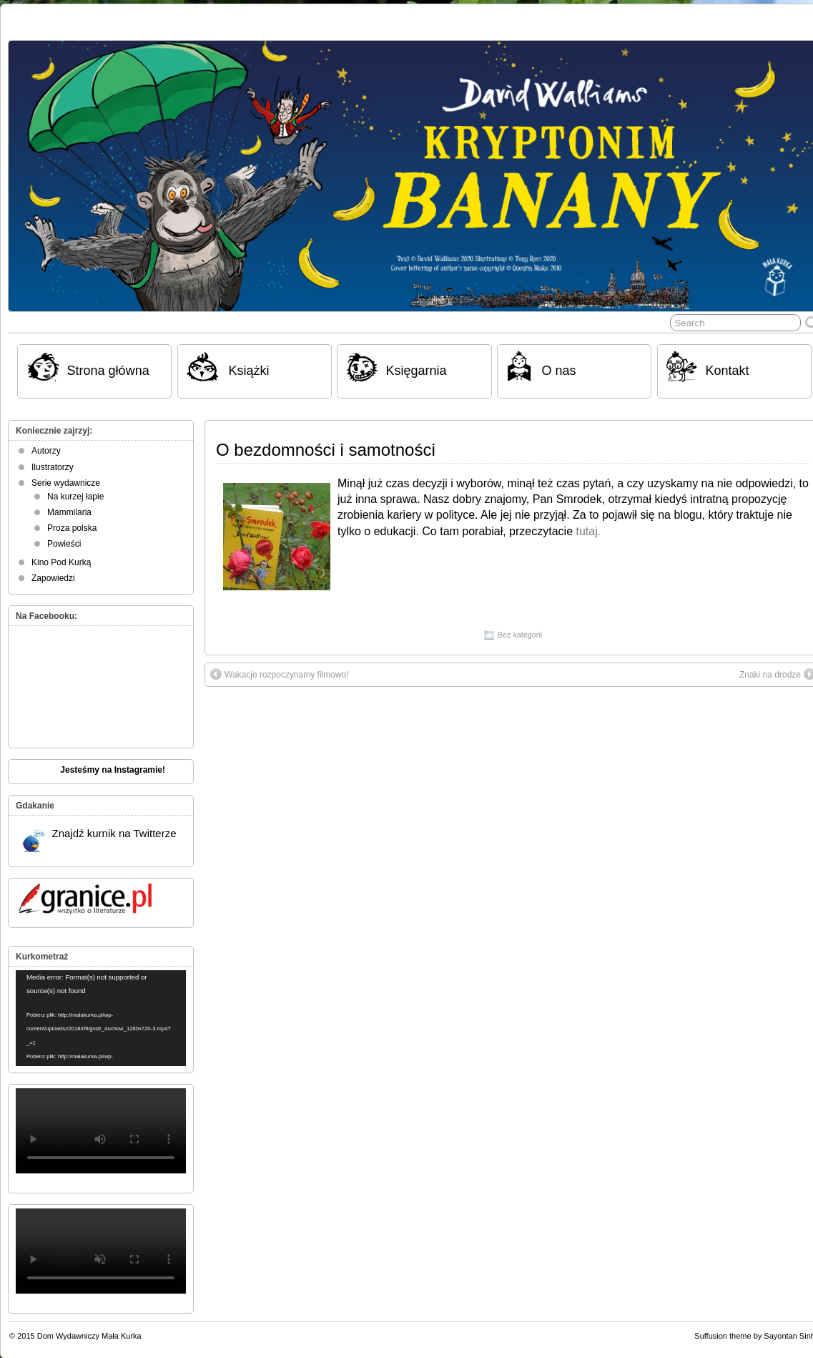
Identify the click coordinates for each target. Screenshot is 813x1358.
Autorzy (46, 451)
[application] (101, 1018)
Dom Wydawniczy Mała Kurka (89, 1336)
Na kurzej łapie (75, 497)
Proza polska (72, 528)
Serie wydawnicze (65, 483)
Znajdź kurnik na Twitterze (99, 840)
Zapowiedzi (53, 578)
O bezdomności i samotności (325, 449)
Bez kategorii (520, 634)
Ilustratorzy (52, 467)
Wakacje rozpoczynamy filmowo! (279, 674)
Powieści (64, 544)
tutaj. (588, 531)
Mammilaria (69, 512)
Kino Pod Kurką (61, 562)
